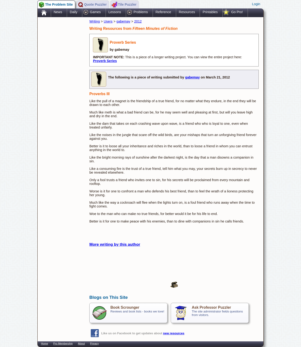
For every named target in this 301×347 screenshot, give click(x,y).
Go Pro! (237, 12)
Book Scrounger (124, 307)
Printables (210, 12)
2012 (138, 21)
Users (108, 21)
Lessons (114, 12)
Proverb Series (105, 61)
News (58, 12)
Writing (94, 21)
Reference (163, 12)
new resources (173, 333)
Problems (141, 12)
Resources (187, 12)
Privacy (94, 343)
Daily (73, 12)
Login (256, 4)
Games (95, 12)
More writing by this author (114, 244)
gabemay (123, 21)
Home (44, 343)
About (81, 343)
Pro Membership (63, 343)
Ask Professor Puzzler (211, 307)
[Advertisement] (61, 92)
